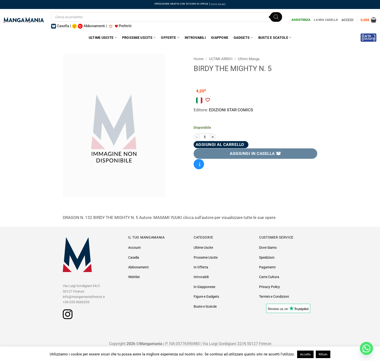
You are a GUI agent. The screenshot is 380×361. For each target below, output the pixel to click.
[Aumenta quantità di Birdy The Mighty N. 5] (213, 137)
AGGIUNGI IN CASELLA (255, 153)
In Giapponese (204, 287)
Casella (133, 257)
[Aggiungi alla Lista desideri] (207, 99)
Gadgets (243, 37)
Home (199, 59)
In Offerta (201, 267)
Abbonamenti (138, 267)
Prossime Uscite (139, 37)
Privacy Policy (269, 287)
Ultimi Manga (249, 59)
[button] (368, 20)
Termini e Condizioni (274, 296)
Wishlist (134, 277)
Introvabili (195, 38)
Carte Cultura (269, 277)
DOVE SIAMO (218, 4)
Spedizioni (266, 257)
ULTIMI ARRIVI (220, 59)
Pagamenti (267, 267)
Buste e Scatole (275, 37)
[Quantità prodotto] (204, 137)
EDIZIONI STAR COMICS (231, 109)
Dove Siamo (268, 247)
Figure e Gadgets (206, 296)
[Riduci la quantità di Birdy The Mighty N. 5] (196, 137)
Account (134, 247)
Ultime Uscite (103, 37)
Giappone (219, 38)
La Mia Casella (326, 20)
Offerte (170, 37)
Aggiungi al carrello (220, 144)
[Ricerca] (276, 17)
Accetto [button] (305, 354)
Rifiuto (323, 354)
